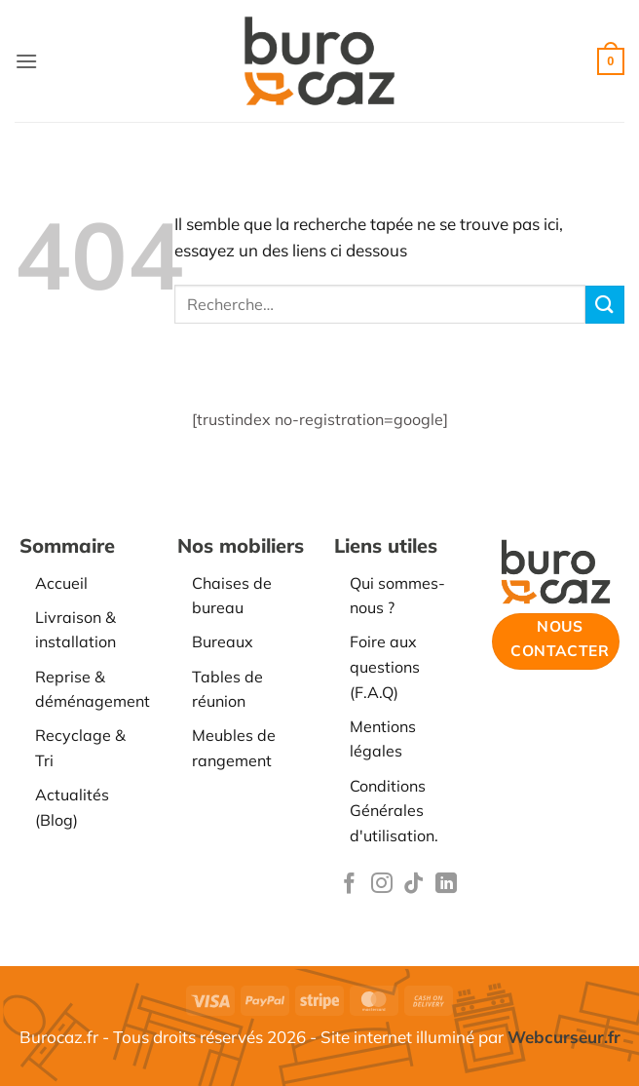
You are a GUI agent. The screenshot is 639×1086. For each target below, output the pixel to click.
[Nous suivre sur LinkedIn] (446, 885)
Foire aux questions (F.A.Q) (385, 666)
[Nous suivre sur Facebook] (349, 885)
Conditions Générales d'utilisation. (394, 810)
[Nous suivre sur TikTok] (414, 885)
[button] (26, 61)
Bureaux (222, 641)
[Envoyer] (604, 305)
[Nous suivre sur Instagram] (382, 885)
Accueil (61, 583)
